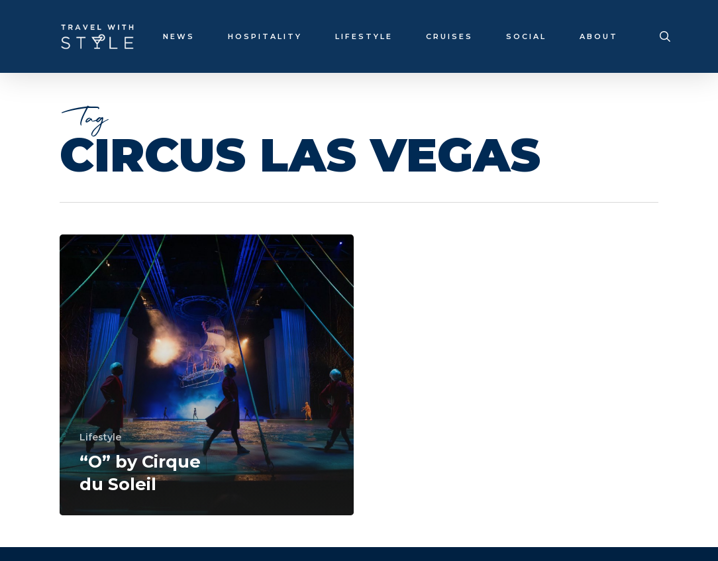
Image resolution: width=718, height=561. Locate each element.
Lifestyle (100, 437)
